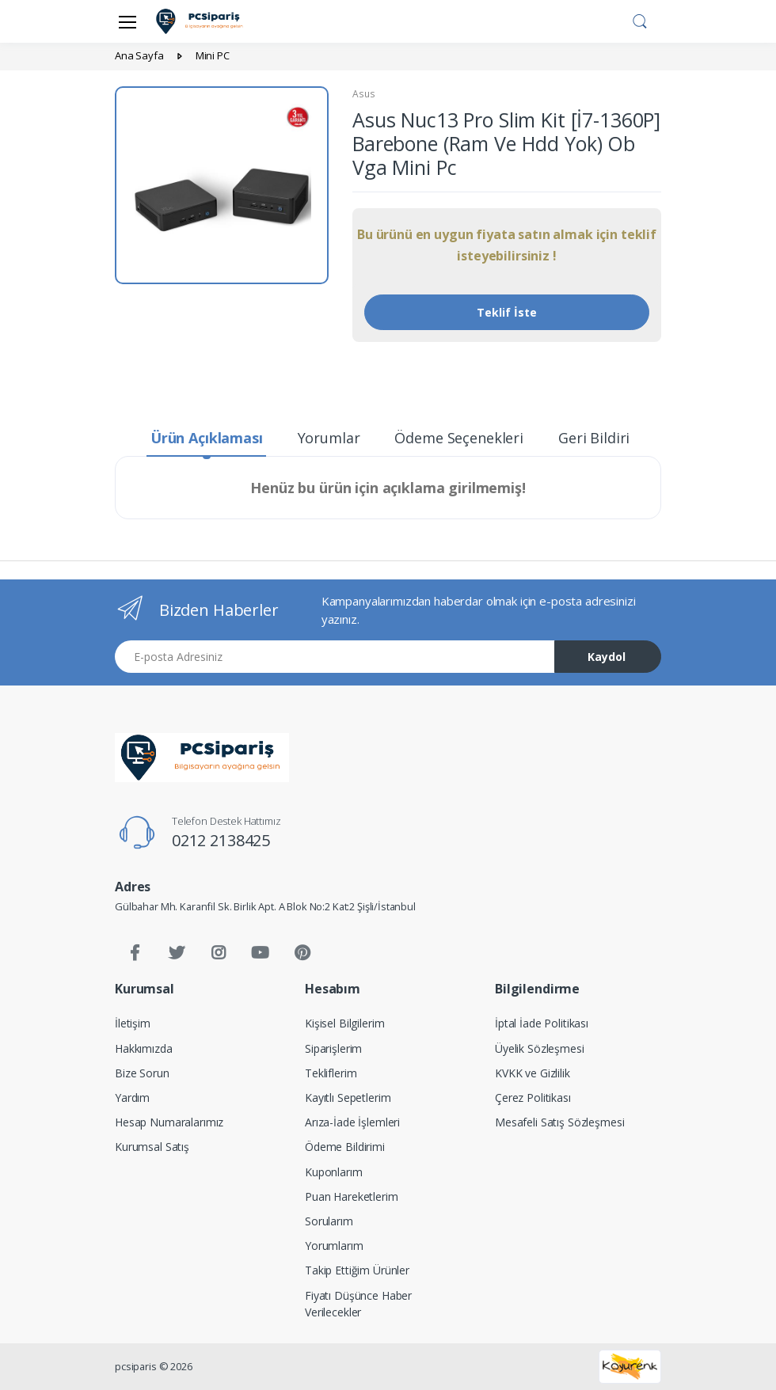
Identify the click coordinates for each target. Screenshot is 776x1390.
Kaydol (607, 656)
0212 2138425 (221, 840)
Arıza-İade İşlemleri (352, 1122)
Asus (363, 94)
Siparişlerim (333, 1048)
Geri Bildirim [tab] (600, 437)
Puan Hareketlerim (351, 1196)
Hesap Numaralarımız (169, 1122)
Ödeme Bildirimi (345, 1146)
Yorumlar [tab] (329, 437)
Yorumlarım (334, 1245)
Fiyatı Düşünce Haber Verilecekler (358, 1304)
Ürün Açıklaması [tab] (206, 437)
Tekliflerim (330, 1072)
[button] (640, 20)
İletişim (132, 1023)
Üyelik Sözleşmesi (539, 1048)
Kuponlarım (334, 1171)
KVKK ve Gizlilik (532, 1072)
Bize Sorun (142, 1072)
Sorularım (329, 1221)
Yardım (132, 1097)
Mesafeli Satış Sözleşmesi (559, 1122)
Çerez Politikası (533, 1097)
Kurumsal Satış (152, 1146)
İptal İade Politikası (541, 1023)
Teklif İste (507, 312)
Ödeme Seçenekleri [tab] (458, 437)
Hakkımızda (144, 1048)
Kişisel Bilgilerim (344, 1023)
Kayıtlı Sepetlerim (347, 1097)
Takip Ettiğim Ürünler (357, 1270)
